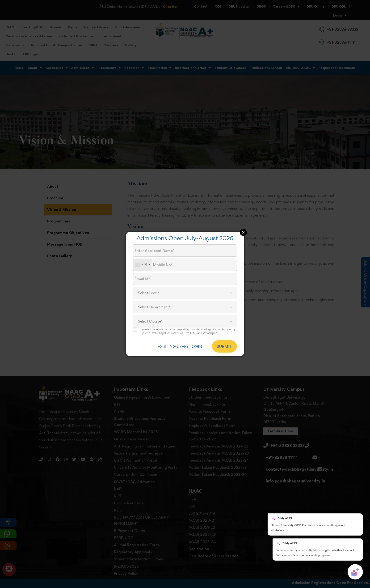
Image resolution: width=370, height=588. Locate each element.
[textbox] (185, 293)
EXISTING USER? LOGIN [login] (180, 346)
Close (243, 232)
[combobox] (142, 265)
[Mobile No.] (185, 265)
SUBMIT (224, 346)
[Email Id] (185, 279)
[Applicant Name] (185, 250)
